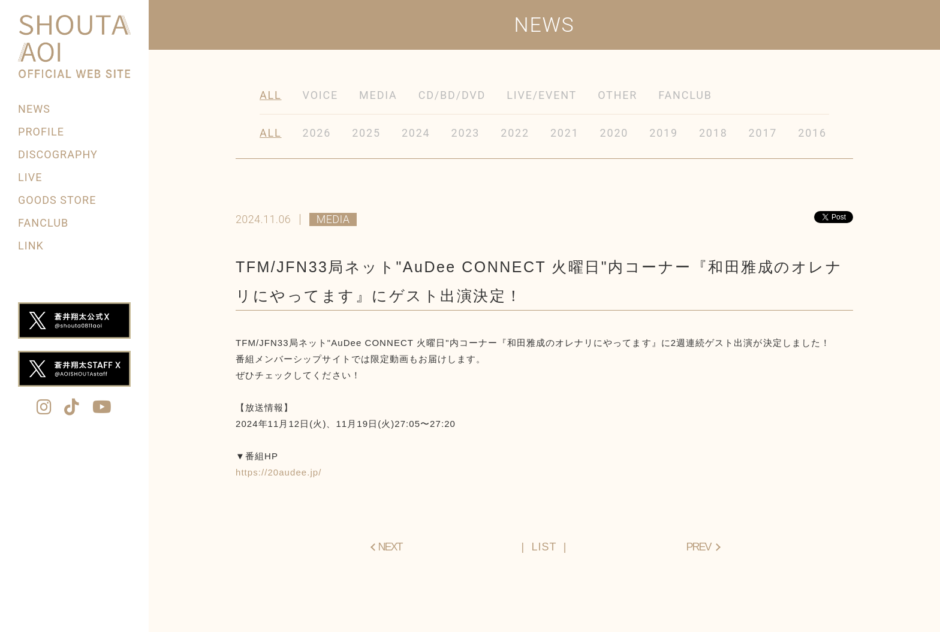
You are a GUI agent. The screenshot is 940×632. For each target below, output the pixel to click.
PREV (698, 547)
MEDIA (378, 95)
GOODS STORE (57, 200)
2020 (614, 133)
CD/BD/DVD (452, 95)
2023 (465, 133)
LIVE (30, 177)
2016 (812, 133)
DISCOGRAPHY (58, 154)
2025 (366, 133)
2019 (663, 133)
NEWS (34, 109)
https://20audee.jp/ (278, 472)
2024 (416, 133)
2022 (515, 133)
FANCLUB (43, 222)
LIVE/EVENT (542, 95)
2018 (713, 133)
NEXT (390, 547)
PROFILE (41, 131)
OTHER (617, 95)
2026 (317, 133)
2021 (564, 133)
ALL (271, 95)
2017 (763, 133)
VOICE (321, 95)
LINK (31, 245)
